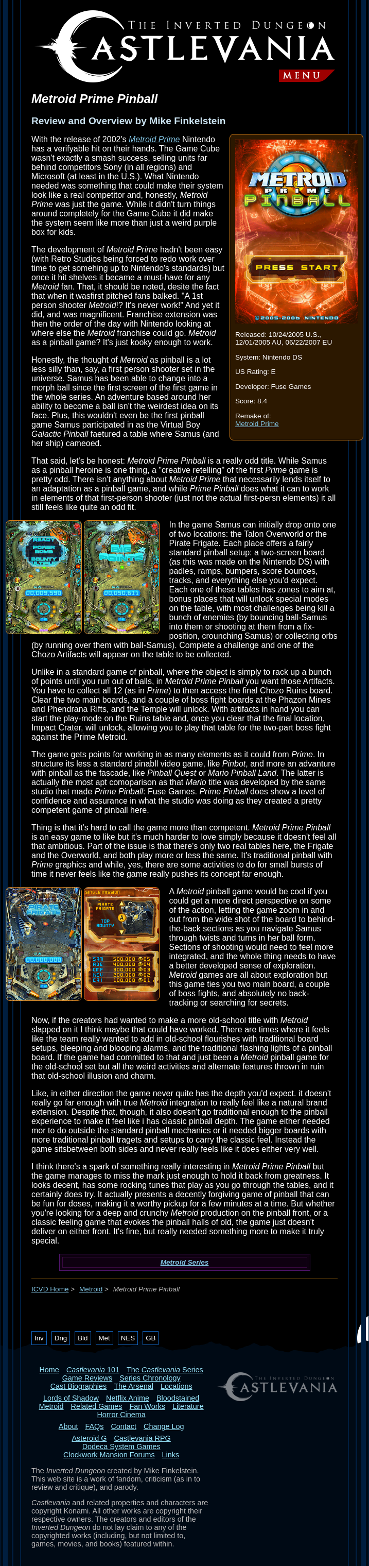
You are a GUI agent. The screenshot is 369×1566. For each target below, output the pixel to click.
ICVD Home (50, 1289)
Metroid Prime (257, 424)
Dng (61, 1338)
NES (128, 1338)
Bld (82, 1338)
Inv (39, 1338)
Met (104, 1338)
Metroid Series (185, 1262)
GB (150, 1338)
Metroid (90, 1289)
